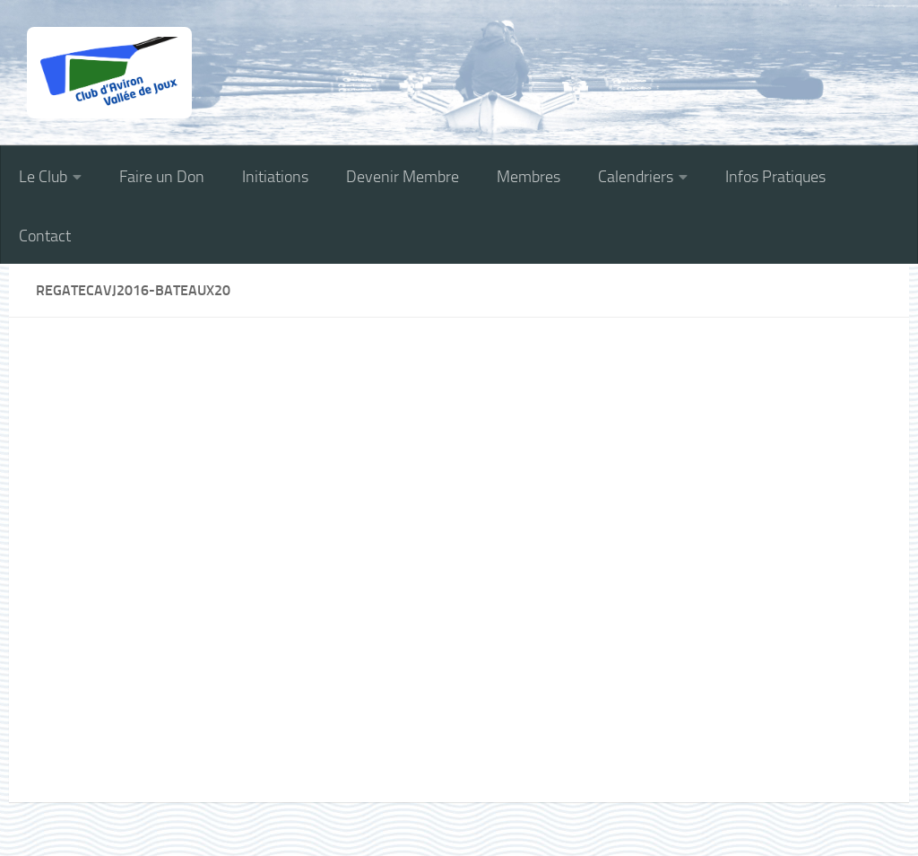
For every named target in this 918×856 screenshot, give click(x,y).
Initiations (275, 177)
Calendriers (635, 177)
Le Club (43, 177)
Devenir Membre (402, 177)
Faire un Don (161, 177)
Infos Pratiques (775, 177)
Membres (528, 177)
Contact (45, 236)
